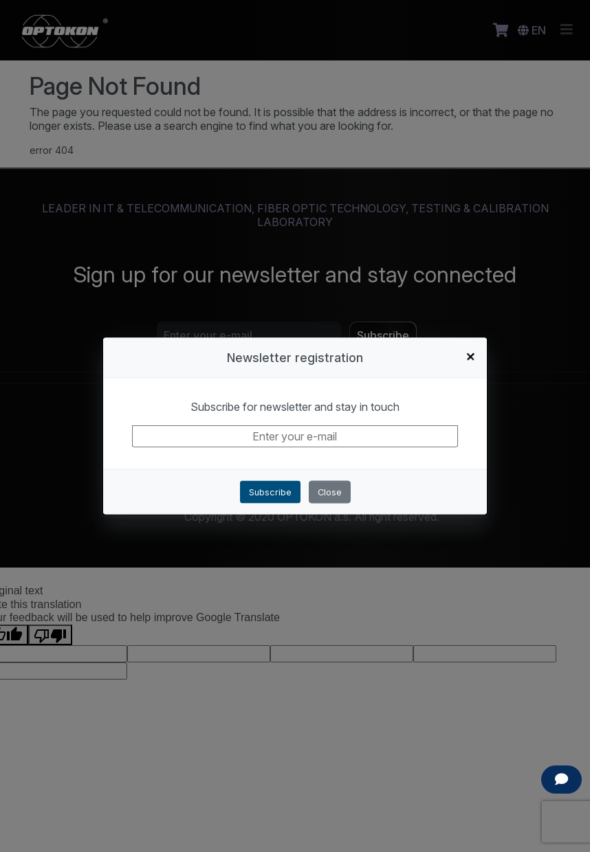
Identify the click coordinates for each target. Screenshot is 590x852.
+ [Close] (471, 356)
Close (330, 491)
